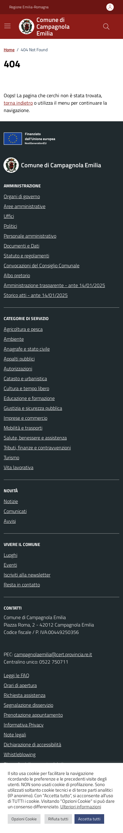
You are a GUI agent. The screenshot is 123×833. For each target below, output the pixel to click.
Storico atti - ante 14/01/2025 (36, 295)
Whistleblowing (20, 754)
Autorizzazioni (18, 368)
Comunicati (15, 511)
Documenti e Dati (21, 245)
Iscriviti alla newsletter (27, 574)
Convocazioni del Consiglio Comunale (41, 265)
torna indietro (18, 102)
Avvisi (10, 521)
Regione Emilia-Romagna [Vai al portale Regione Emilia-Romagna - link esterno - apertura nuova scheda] (29, 7)
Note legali (15, 734)
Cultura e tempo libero (26, 388)
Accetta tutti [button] (89, 819)
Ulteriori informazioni (80, 807)
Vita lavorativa (18, 467)
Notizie (11, 501)
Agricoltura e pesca (23, 329)
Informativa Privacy (24, 724)
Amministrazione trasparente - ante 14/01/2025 (54, 285)
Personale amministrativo (30, 235)
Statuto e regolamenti (26, 255)
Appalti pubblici (19, 358)
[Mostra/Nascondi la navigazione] (7, 26)
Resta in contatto (22, 584)
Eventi (10, 565)
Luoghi (10, 555)
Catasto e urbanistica (25, 378)
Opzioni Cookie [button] (24, 819)
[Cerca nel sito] (106, 26)
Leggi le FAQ (16, 675)
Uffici (9, 216)
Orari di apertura (20, 685)
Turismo (11, 457)
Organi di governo (22, 196)
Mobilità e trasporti (23, 427)
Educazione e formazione (29, 398)
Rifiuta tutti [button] (58, 819)
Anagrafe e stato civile (27, 348)
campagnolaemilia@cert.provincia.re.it (53, 654)
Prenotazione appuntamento (33, 714)
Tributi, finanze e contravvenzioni (37, 447)
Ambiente (14, 339)
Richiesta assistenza (24, 695)
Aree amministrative (24, 206)
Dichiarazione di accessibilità (32, 744)
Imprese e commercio (25, 418)
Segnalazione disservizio (28, 705)
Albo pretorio (17, 275)
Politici (10, 226)
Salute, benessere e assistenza (35, 437)
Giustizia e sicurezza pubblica (33, 408)
